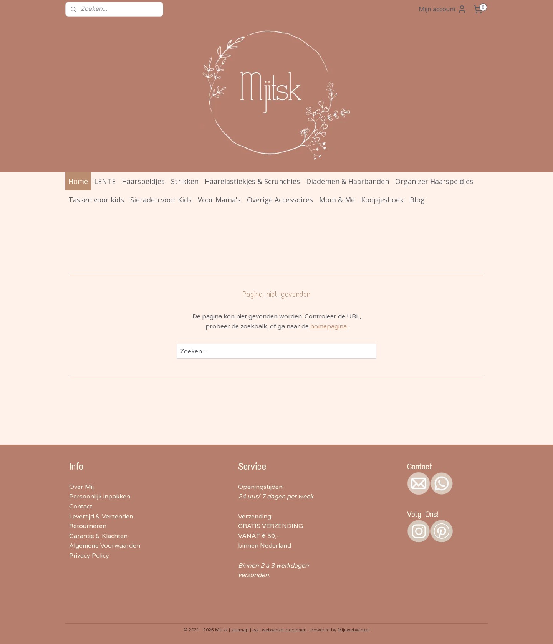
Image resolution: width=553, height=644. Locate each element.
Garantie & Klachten (98, 536)
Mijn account (443, 9)
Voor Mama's (219, 199)
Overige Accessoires (280, 199)
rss (255, 629)
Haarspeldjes (143, 181)
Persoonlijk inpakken (99, 496)
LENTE (105, 181)
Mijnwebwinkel (353, 629)
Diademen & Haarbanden (347, 181)
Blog (417, 199)
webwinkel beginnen (284, 629)
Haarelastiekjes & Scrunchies (252, 181)
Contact (80, 506)
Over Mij (81, 487)
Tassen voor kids (96, 199)
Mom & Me (337, 199)
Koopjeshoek (382, 199)
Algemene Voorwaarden (104, 546)
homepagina (328, 326)
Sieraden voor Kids (161, 199)
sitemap (240, 629)
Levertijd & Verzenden (101, 516)
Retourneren (87, 526)
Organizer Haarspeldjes (434, 181)
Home (78, 181)
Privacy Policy (89, 556)
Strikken (185, 181)
